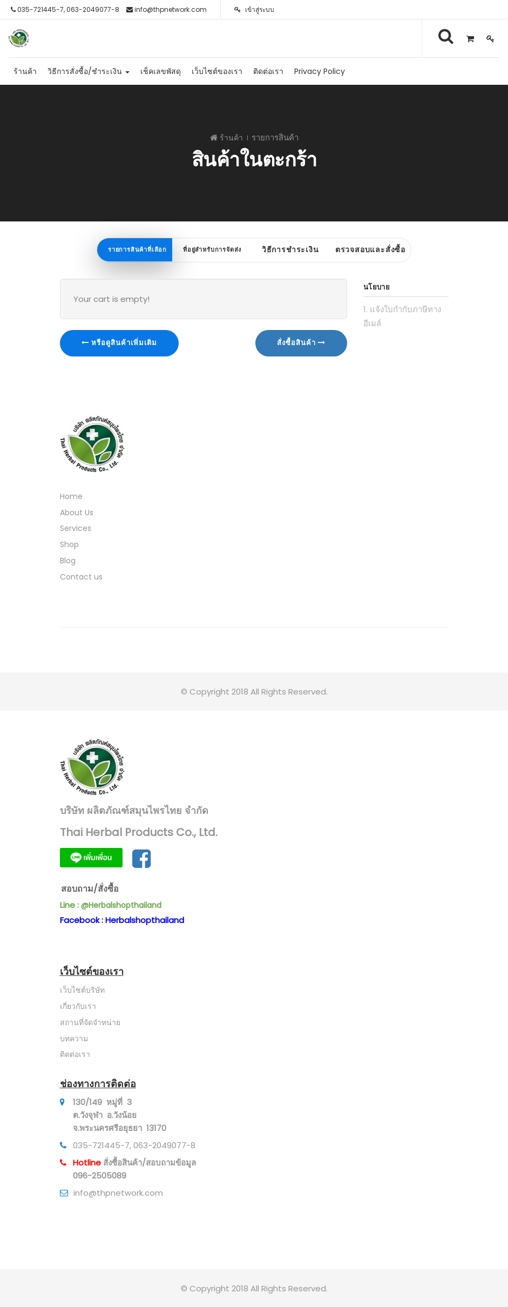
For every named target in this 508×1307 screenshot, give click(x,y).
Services (75, 528)
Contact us (81, 576)
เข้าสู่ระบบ (254, 9)
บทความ (74, 1038)
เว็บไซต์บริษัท (82, 990)
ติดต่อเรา (75, 1054)
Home (71, 496)
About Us (76, 512)
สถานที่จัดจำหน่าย (90, 1022)
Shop (69, 544)
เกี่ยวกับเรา (78, 1006)
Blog (68, 560)
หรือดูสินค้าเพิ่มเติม (119, 343)
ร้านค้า (231, 137)
